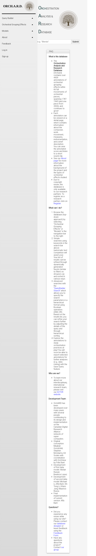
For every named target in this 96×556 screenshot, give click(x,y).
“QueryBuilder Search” (59, 289)
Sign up (5, 56)
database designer (59, 524)
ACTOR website (58, 393)
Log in (4, 50)
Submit (75, 42)
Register (57, 203)
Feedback (6, 44)
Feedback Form (58, 534)
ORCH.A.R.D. (12, 6)
